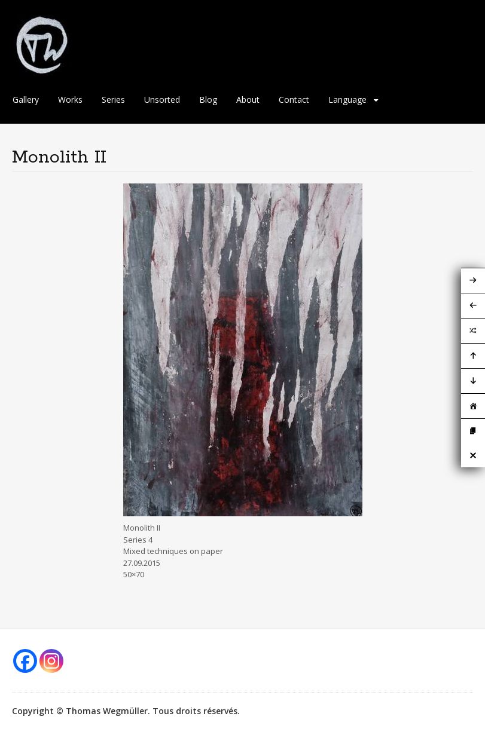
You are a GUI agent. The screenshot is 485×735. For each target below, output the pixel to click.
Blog (208, 99)
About (248, 99)
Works (70, 99)
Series (113, 99)
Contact (294, 99)
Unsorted (162, 99)
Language (347, 99)
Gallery (26, 99)
